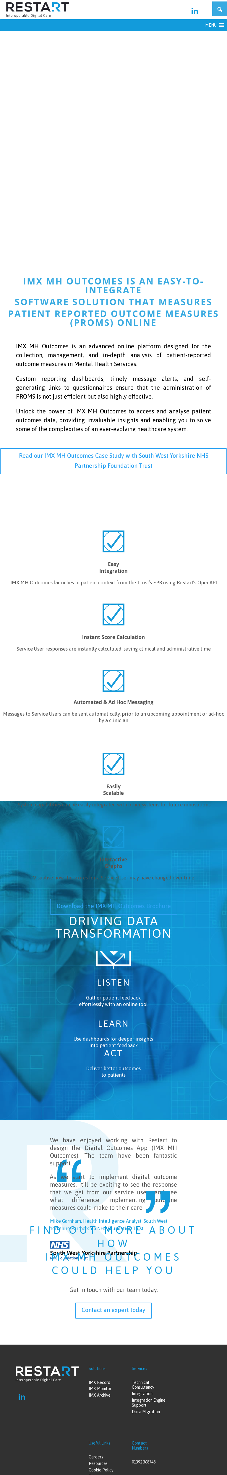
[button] (211, 25)
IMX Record (99, 1382)
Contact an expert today (113, 1309)
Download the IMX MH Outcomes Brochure (113, 906)
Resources (98, 1463)
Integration (142, 1393)
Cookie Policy (101, 1470)
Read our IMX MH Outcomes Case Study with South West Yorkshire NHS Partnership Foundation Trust (113, 460)
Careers (96, 1457)
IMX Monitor (100, 1388)
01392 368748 (143, 1462)
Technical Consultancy (143, 1385)
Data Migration (146, 1411)
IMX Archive (100, 1395)
